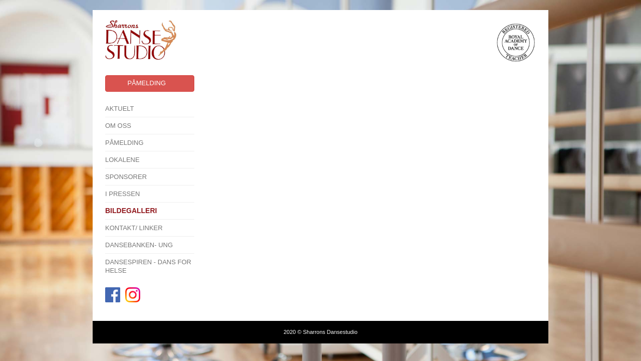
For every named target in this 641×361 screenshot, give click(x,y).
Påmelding (124, 142)
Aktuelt (119, 108)
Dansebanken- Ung (139, 245)
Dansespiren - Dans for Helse (148, 266)
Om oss (118, 125)
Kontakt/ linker (134, 228)
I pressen (122, 194)
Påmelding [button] (146, 83)
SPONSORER (126, 176)
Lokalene (122, 159)
